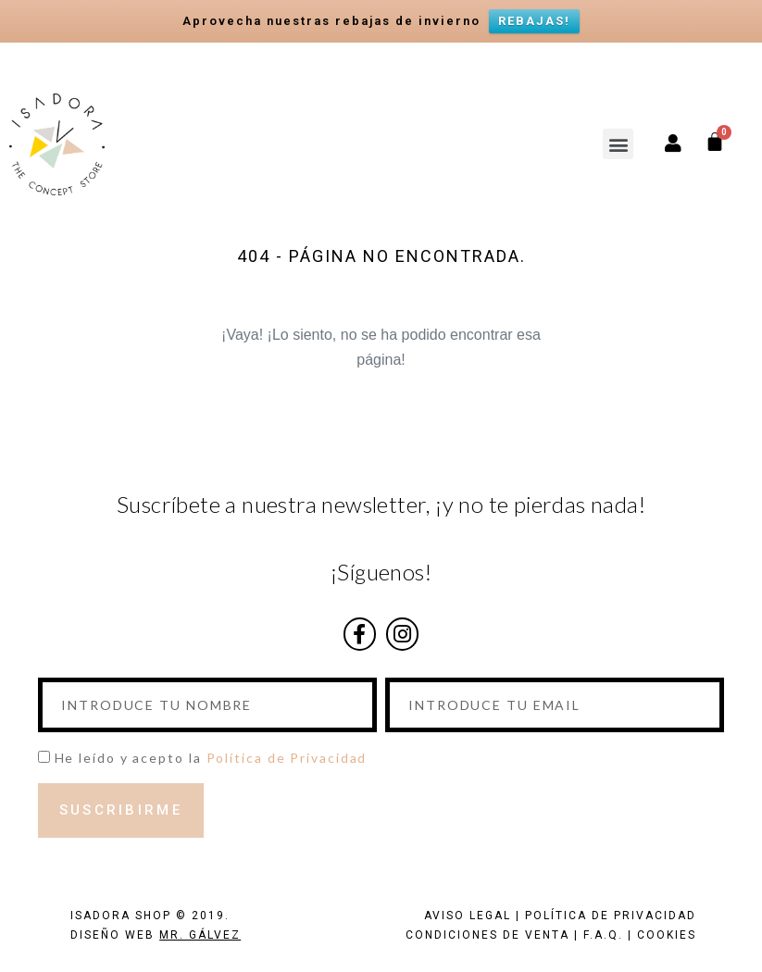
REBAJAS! (534, 21)
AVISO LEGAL (467, 915)
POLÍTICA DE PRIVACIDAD (610, 915)
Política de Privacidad (287, 758)
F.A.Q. (603, 934)
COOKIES (666, 934)
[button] (618, 144)
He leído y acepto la (211, 758)
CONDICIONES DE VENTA (487, 934)
